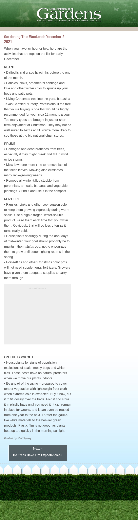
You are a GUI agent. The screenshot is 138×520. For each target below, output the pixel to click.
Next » (37, 448)
